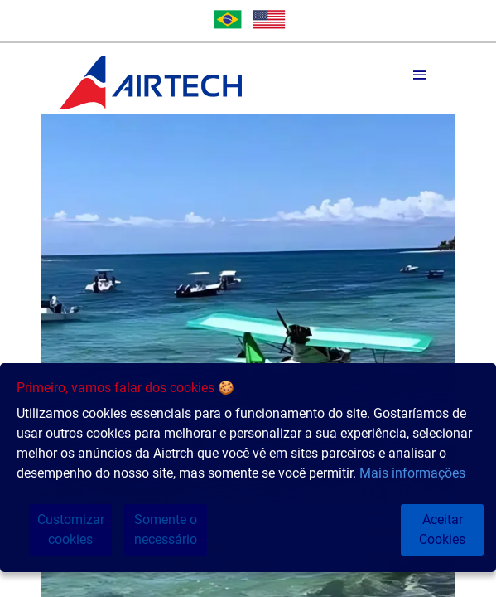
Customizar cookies (70, 529)
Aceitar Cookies (442, 529)
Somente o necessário (165, 529)
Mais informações (412, 473)
